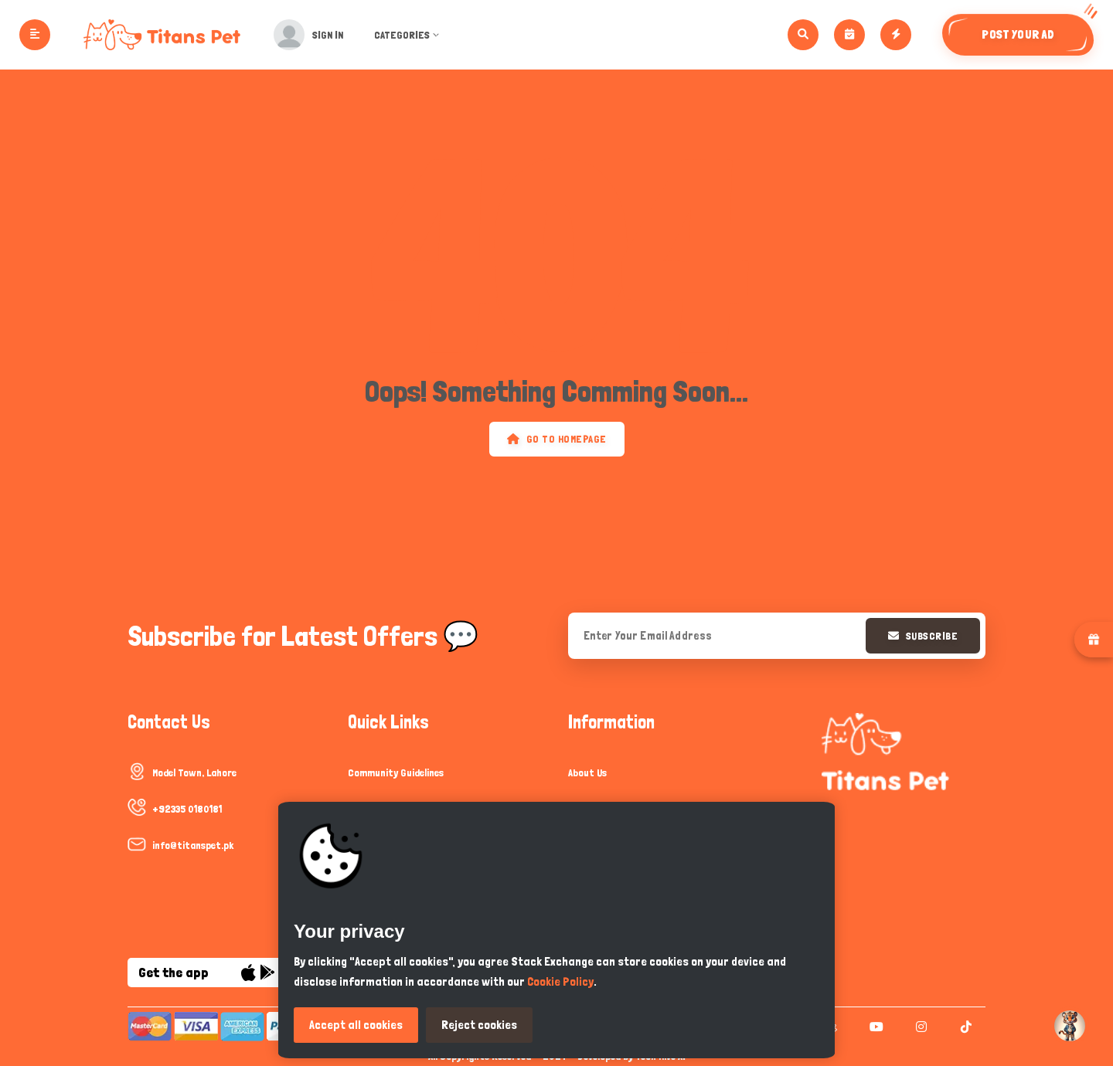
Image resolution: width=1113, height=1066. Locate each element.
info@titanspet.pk (192, 845)
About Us (587, 772)
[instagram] (919, 1026)
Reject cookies (479, 1024)
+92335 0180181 (187, 809)
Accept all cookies (356, 1024)
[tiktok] (964, 1026)
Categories (411, 35)
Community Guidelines (396, 772)
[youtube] (874, 1026)
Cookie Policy (560, 981)
